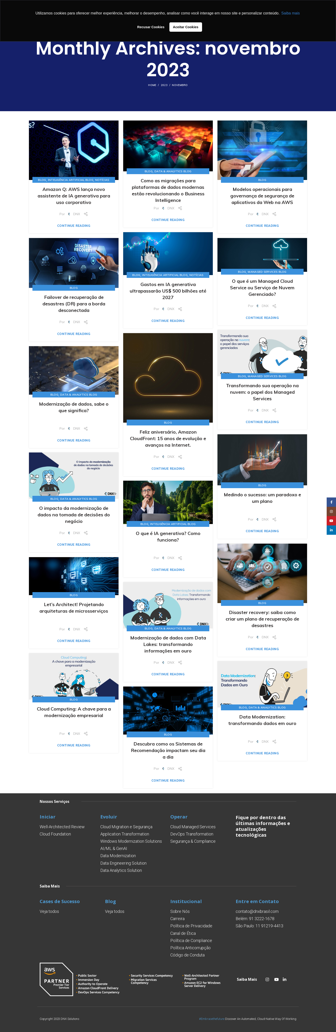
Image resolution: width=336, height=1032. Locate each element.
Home (152, 85)
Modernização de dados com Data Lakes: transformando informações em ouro (168, 644)
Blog (42, 180)
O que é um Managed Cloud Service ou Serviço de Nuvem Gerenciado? (262, 287)
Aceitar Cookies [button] (185, 27)
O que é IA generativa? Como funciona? (168, 536)
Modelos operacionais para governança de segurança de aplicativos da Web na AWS (262, 195)
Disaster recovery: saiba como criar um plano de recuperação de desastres (262, 618)
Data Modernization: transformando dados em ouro (262, 720)
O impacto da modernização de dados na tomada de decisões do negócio (74, 514)
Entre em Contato (257, 901)
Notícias (102, 180)
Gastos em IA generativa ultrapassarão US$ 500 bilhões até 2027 (168, 290)
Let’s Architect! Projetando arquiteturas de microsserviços (73, 607)
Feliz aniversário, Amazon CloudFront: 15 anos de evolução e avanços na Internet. (168, 438)
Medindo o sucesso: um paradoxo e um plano (262, 498)
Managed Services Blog (267, 271)
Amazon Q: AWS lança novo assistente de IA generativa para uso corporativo (74, 195)
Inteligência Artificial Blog (70, 180)
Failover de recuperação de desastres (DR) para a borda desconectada (73, 303)
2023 (164, 85)
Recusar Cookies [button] (150, 27)
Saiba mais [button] (290, 13)
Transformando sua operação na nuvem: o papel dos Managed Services (262, 392)
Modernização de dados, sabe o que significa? (73, 407)
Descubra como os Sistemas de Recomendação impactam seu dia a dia (168, 750)
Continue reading (73, 225)
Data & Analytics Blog (172, 171)
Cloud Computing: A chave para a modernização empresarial (74, 712)
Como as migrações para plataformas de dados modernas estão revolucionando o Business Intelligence (168, 190)
